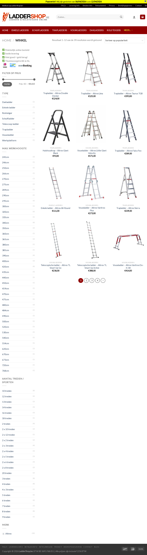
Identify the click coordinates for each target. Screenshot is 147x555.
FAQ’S (4, 547)
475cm (5, 299)
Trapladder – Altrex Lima (92, 93)
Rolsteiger (7, 113)
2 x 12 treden (8, 434)
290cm (5, 195)
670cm (5, 354)
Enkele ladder (8, 107)
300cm (5, 206)
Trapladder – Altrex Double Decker (55, 94)
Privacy (112, 5)
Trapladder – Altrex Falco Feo (128, 151)
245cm (5, 157)
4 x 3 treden (8, 489)
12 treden (7, 396)
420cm (5, 266)
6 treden (6, 500)
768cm (5, 370)
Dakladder (7, 102)
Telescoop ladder (10, 124)
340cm (5, 222)
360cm (5, 233)
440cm (5, 277)
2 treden (6, 423)
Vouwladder (8, 134)
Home (5, 30)
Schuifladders (40, 30)
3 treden (6, 478)
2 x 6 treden (8, 462)
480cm (5, 305)
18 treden (7, 418)
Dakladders (97, 30)
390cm (5, 255)
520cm (5, 326)
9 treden (6, 517)
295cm (5, 200)
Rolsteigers (114, 30)
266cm (5, 173)
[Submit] (121, 17)
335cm (5, 217)
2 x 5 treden (8, 456)
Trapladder (7, 129)
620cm (5, 348)
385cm (5, 250)
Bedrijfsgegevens (125, 5)
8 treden (6, 511)
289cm (5, 189)
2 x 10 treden (8, 429)
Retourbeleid (100, 5)
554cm (5, 343)
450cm (5, 283)
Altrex (8, 533)
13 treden (7, 401)
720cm (5, 365)
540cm (5, 337)
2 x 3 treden (8, 445)
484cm (5, 310)
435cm (5, 272)
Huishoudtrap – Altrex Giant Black (55, 151)
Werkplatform (9, 140)
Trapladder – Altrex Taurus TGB (128, 93)
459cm (5, 288)
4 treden (6, 484)
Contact (138, 5)
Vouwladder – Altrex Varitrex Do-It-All (128, 266)
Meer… (128, 30)
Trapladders (59, 30)
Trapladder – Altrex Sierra (128, 208)
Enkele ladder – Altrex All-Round (55, 208)
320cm (5, 211)
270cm (5, 178)
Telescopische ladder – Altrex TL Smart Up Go (55, 266)
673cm (5, 359)
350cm (5, 228)
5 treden (6, 495)
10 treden (7, 390)
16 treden (7, 412)
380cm (5, 244)
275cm (5, 184)
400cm (5, 261)
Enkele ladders (20, 30)
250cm (5, 168)
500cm (5, 321)
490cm (5, 315)
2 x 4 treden (8, 451)
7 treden (6, 506)
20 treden (7, 473)
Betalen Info (87, 5)
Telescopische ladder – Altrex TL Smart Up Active (92, 266)
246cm (5, 162)
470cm (5, 294)
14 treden (7, 407)
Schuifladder (8, 118)
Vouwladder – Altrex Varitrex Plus (92, 209)
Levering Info (74, 5)
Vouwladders (78, 30)
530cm (5, 332)
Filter (7, 84)
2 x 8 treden (8, 467)
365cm (5, 239)
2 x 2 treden (8, 440)
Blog (96, 547)
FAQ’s (63, 5)
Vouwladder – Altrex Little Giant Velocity (91, 151)
